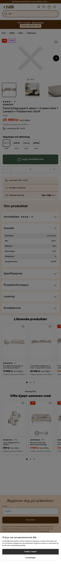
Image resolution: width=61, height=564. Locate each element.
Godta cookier (30, 552)
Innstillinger (30, 558)
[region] (30, 548)
